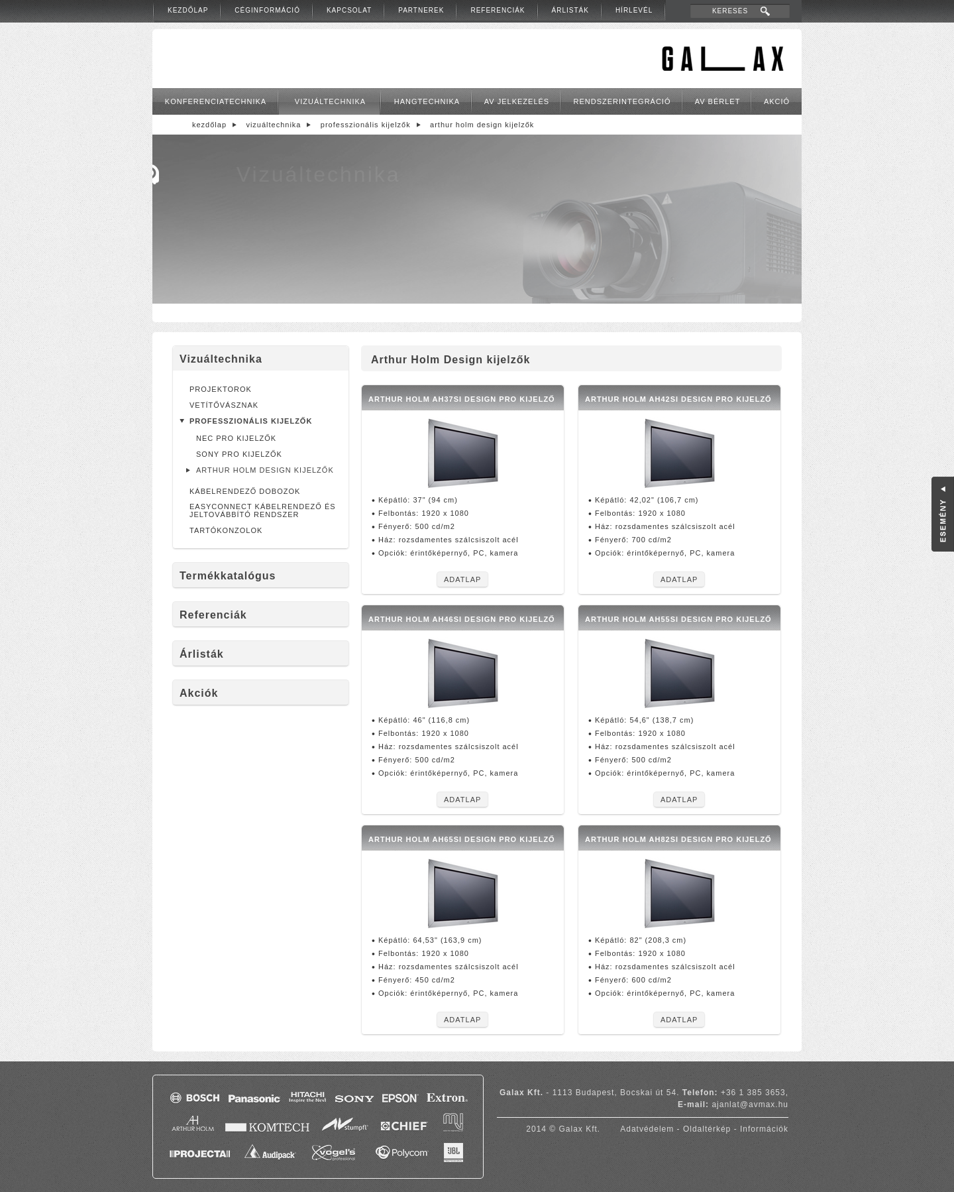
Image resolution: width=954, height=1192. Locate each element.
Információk (764, 1129)
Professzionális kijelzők (366, 125)
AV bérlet (718, 101)
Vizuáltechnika (330, 101)
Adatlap (462, 579)
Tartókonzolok (225, 530)
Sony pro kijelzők (239, 454)
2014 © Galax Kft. (563, 1129)
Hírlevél (634, 10)
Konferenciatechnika (215, 101)
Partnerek (421, 10)
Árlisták (570, 10)
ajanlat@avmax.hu (750, 1104)
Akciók (199, 693)
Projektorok (220, 389)
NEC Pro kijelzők (236, 438)
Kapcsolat (349, 10)
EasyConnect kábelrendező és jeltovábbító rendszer (262, 510)
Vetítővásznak (223, 405)
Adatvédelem (647, 1129)
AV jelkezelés (516, 101)
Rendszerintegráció (622, 101)
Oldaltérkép (707, 1129)
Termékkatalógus (228, 575)
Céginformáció (267, 10)
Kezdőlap (188, 10)
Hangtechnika (427, 101)
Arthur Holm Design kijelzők (482, 125)
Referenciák (497, 10)
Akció (777, 101)
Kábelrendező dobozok (244, 491)
